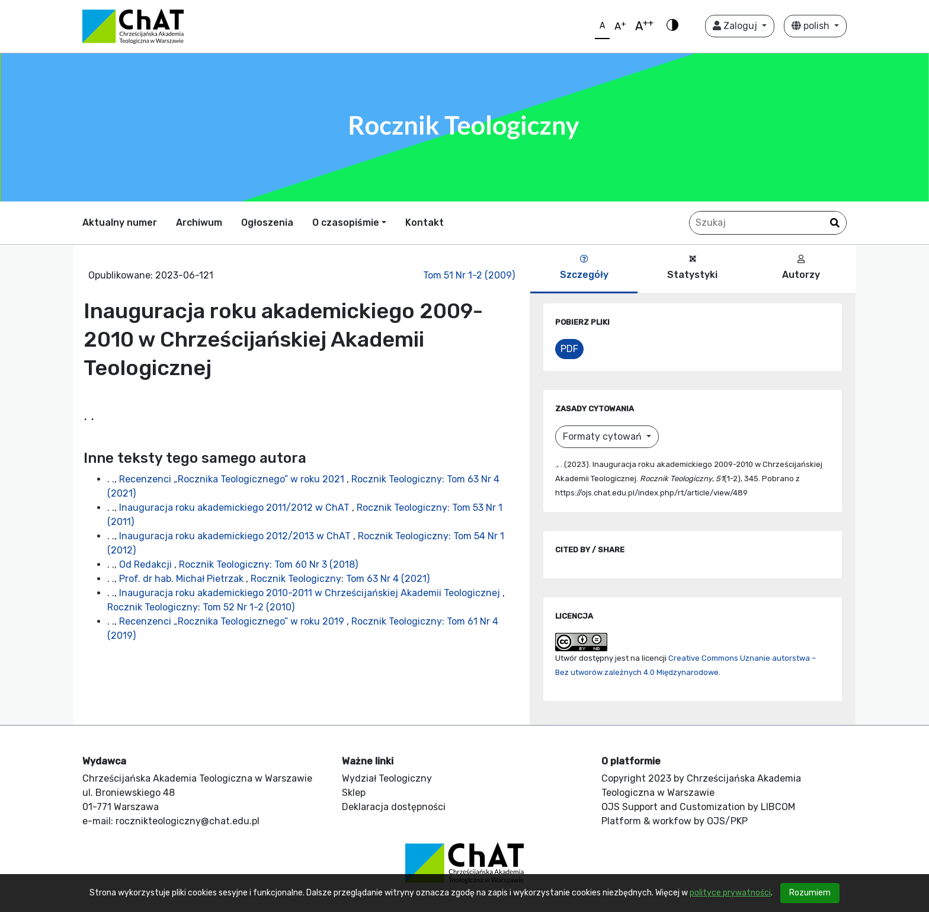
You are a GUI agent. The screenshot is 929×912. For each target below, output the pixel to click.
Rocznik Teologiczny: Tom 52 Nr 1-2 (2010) (200, 607)
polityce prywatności (730, 893)
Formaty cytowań (603, 436)
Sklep (354, 792)
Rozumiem (810, 893)
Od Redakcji (146, 564)
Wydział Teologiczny (387, 778)
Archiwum (199, 222)
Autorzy (801, 267)
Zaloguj (736, 25)
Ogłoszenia (267, 222)
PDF (569, 348)
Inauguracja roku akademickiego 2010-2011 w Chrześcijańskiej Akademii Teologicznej (310, 593)
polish (812, 25)
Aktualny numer (119, 222)
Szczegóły (584, 267)
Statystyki (692, 267)
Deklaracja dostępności (394, 806)
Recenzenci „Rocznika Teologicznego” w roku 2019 (233, 621)
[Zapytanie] (768, 223)
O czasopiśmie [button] (345, 222)
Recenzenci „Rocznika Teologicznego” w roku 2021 (233, 479)
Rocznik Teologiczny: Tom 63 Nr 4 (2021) (340, 578)
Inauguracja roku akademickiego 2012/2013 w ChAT (236, 536)
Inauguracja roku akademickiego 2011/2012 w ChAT (235, 507)
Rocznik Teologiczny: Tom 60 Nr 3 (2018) (268, 564)
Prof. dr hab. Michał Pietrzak (182, 578)
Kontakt (424, 222)
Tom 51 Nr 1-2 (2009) (469, 275)
